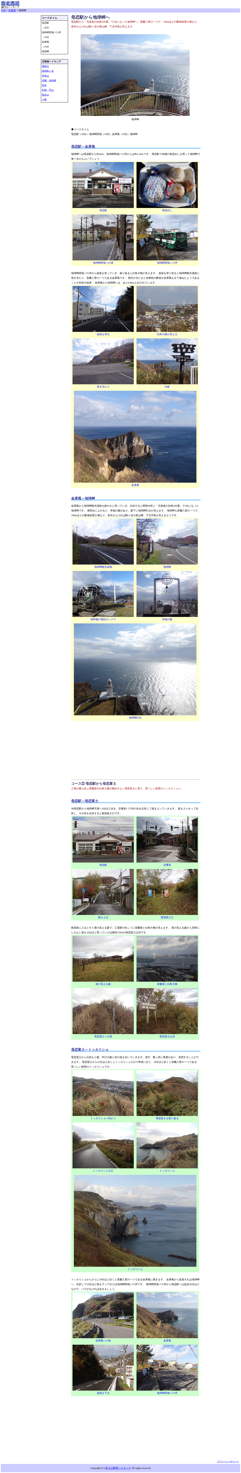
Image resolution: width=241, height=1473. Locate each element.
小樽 (44, 99)
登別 (44, 85)
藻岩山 (45, 95)
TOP (3, 10)
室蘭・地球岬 (49, 80)
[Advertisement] (135, 749)
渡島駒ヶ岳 (48, 71)
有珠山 (45, 76)
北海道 (12, 10)
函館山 (45, 66)
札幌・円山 (48, 90)
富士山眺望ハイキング (118, 1468)
